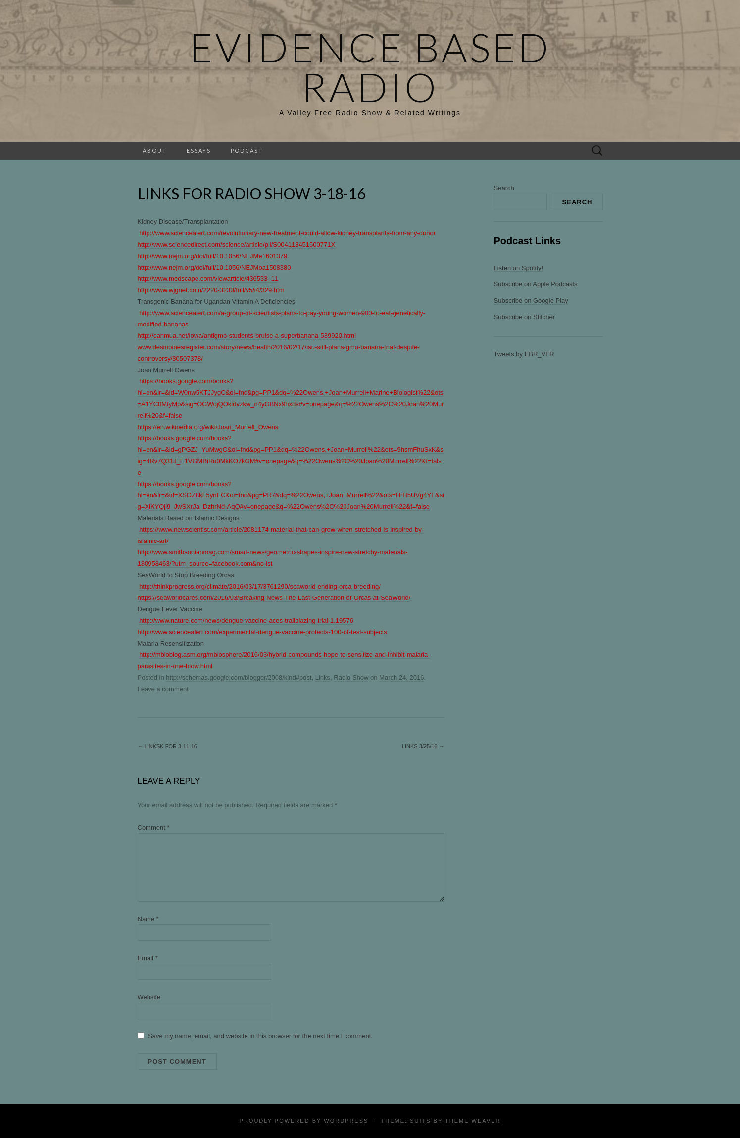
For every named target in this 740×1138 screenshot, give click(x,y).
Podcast (247, 150)
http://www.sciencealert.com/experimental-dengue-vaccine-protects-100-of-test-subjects (262, 632)
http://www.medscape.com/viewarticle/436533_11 (208, 278)
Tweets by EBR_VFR (524, 354)
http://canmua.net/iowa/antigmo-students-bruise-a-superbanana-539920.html (247, 335)
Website (149, 997)
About (155, 150)
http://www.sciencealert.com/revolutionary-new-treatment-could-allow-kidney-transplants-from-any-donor (287, 233)
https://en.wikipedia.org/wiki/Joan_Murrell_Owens (208, 427)
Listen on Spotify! (518, 267)
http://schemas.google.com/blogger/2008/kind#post (238, 677)
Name (148, 918)
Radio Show (351, 677)
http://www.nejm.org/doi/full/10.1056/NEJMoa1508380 (214, 267)
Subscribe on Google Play (531, 300)
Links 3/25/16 (423, 746)
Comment (154, 827)
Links (322, 677)
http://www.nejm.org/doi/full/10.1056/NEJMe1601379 (213, 256)
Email (148, 958)
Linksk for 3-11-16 (167, 746)
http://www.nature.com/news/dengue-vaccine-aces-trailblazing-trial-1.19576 (246, 620)
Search (504, 188)
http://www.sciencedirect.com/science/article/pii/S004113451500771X (237, 244)
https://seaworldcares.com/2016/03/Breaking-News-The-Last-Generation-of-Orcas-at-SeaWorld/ (274, 597)
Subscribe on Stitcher (524, 317)
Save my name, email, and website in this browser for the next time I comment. (260, 1036)
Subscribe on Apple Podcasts (536, 284)
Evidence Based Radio (370, 66)
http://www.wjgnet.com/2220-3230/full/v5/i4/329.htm (211, 290)
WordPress (346, 1121)
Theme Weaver (472, 1121)
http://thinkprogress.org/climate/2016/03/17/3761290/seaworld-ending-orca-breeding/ (260, 586)
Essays (199, 150)
